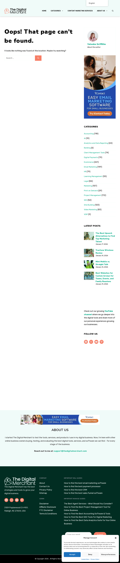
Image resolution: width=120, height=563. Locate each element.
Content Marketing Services (80, 11)
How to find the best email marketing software (85, 483)
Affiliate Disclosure (47, 507)
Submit (100, 535)
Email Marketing (90, 167)
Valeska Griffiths (96, 44)
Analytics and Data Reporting (96, 143)
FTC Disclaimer (46, 510)
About (42, 483)
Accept (72, 554)
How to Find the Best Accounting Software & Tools (87, 513)
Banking (87, 148)
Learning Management (93, 176)
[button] (116, 538)
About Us (103, 11)
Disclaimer (44, 503)
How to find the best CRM (75, 490)
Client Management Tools (94, 153)
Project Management (92, 195)
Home (44, 11)
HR (85, 172)
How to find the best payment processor (82, 486)
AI (85, 138)
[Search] (38, 58)
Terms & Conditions (48, 513)
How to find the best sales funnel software (83, 493)
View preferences (108, 554)
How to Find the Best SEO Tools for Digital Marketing (88, 517)
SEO (85, 200)
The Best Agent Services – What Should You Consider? (88, 503)
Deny (90, 554)
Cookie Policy (85, 559)
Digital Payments (91, 157)
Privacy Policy (95, 559)
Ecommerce (89, 162)
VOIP (86, 214)
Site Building (89, 205)
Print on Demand (91, 191)
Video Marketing (90, 210)
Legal (86, 181)
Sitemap (43, 493)
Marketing (88, 186)
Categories (58, 11)
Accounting (89, 134)
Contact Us (44, 486)
